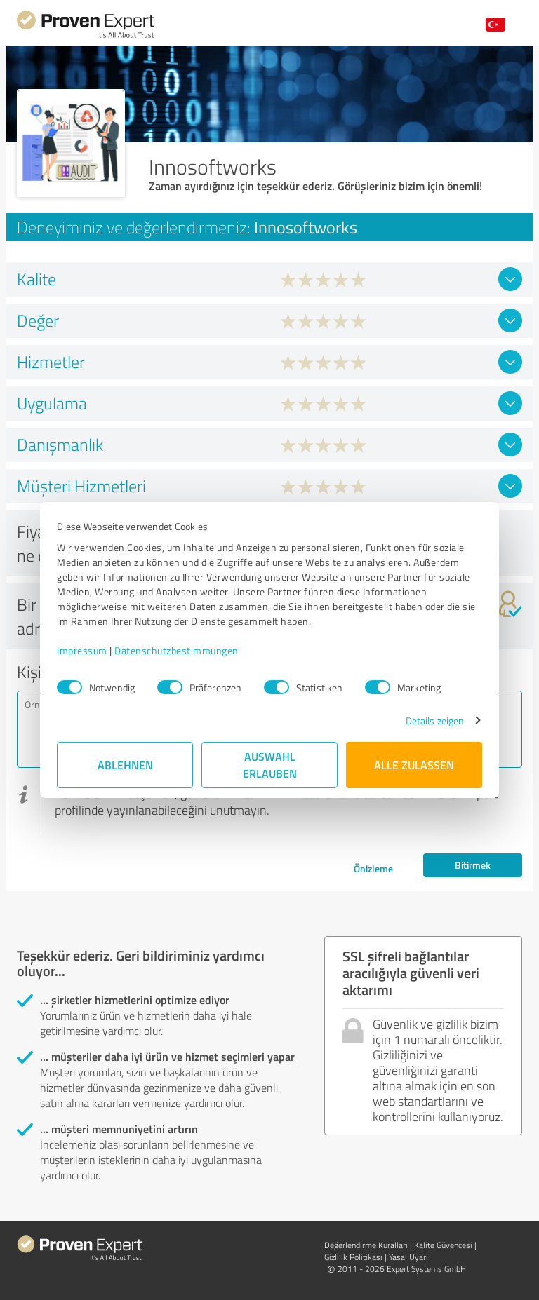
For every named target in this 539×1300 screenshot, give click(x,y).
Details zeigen (435, 720)
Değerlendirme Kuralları (366, 1245)
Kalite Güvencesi (443, 1245)
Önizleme (373, 868)
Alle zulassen (414, 765)
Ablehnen (125, 765)
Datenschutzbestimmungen (176, 650)
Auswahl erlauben (270, 764)
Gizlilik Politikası (353, 1257)
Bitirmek (473, 865)
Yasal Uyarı (408, 1257)
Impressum (82, 650)
